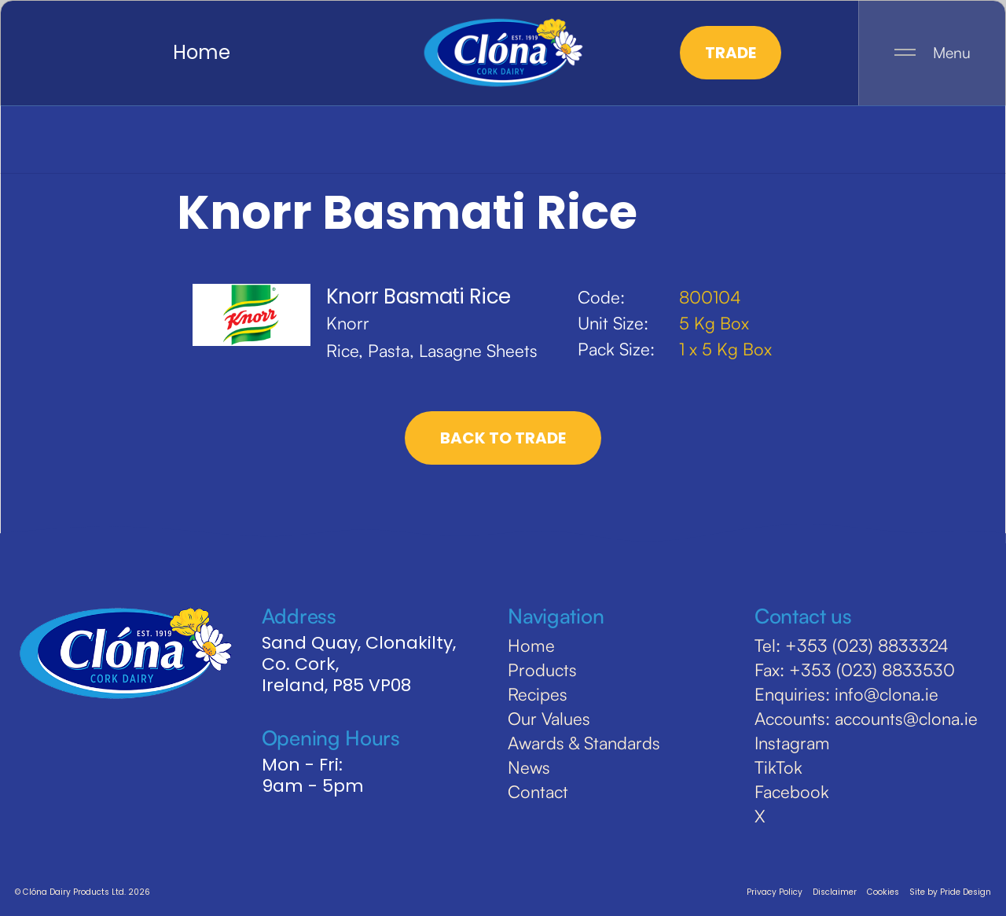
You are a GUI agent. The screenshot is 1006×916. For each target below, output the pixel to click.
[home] (503, 53)
